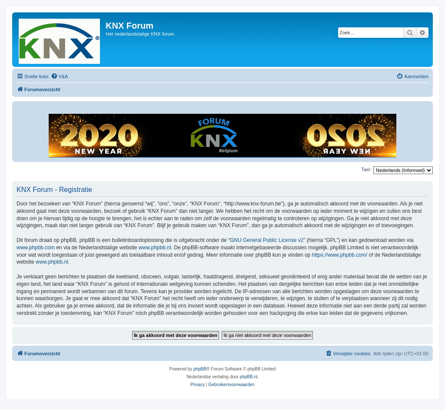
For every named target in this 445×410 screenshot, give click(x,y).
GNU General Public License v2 (266, 240)
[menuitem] (59, 76)
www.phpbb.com (36, 248)
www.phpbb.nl (155, 248)
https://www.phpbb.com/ (339, 255)
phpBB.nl (249, 376)
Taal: (366, 169)
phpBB (199, 369)
